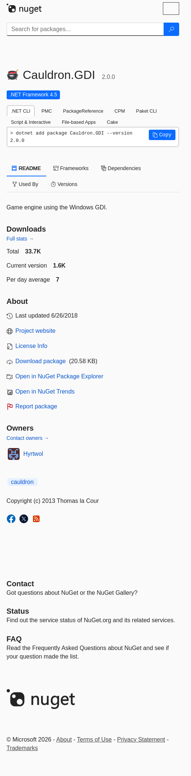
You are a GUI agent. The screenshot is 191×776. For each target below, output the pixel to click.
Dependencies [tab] (121, 168)
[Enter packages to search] (85, 29)
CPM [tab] (119, 111)
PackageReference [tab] (83, 111)
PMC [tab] (46, 111)
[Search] (171, 29)
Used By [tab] (25, 184)
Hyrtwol (33, 454)
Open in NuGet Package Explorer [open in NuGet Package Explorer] (59, 376)
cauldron (22, 482)
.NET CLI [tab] (20, 111)
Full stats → (20, 239)
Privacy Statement (141, 739)
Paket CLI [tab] (146, 111)
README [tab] (26, 168)
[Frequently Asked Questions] (14, 639)
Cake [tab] (112, 122)
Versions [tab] (64, 184)
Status (18, 611)
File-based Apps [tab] (79, 122)
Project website (36, 331)
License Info (31, 346)
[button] (162, 135)
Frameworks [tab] (70, 168)
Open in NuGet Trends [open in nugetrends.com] (45, 391)
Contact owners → (28, 438)
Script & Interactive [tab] (31, 122)
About (64, 739)
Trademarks (22, 748)
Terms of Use (94, 739)
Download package (41, 361)
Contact (20, 584)
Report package (36, 406)
